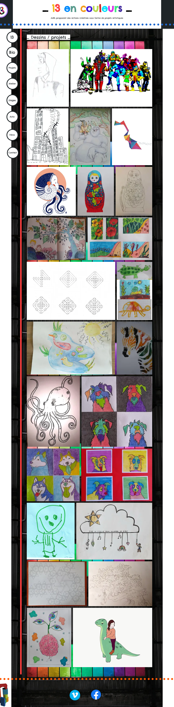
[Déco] (12, 135)
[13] (12, 37)
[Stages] (12, 100)
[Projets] (12, 68)
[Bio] (12, 52)
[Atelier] (12, 84)
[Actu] (12, 117)
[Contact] (13, 153)
